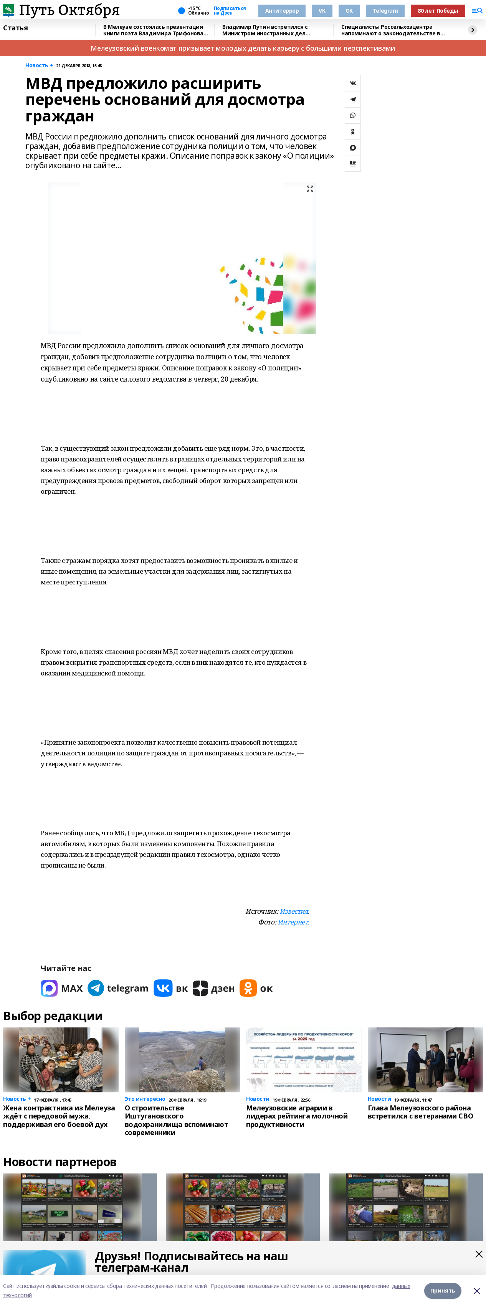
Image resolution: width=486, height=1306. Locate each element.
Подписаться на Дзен (230, 10)
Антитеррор (282, 10)
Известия (293, 911)
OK (349, 10)
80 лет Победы (438, 10)
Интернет (293, 922)
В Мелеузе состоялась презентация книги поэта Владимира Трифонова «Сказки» (153, 30)
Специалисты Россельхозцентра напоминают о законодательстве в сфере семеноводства (390, 30)
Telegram (385, 10)
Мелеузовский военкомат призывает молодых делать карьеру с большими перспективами (243, 48)
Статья (15, 28)
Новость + (39, 65)
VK (322, 10)
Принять (442, 1290)
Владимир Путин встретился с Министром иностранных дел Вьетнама (265, 30)
